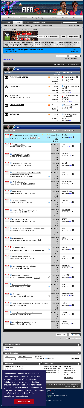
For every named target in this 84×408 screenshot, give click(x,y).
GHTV (27, 23)
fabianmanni (14, 212)
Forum (18, 23)
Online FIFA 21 (14, 114)
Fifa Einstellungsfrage (18, 182)
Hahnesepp (13, 296)
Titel (6, 130)
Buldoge (12, 324)
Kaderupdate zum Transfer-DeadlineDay (24, 266)
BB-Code (67, 366)
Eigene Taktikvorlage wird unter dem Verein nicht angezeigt (30, 303)
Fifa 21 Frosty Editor (19, 145)
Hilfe (63, 37)
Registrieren (73, 37)
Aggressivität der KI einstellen (21, 257)
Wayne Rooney (15, 184)
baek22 (12, 156)
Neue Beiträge (8, 26)
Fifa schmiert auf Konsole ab (20, 219)
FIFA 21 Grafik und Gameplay (21, 154)
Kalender (65, 18)
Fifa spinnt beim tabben (19, 201)
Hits (56, 132)
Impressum (61, 384)
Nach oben (77, 339)
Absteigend (49, 358)
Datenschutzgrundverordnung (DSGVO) (29, 50)
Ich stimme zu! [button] (24, 402)
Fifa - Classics (26, 30)
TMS (49, 397)
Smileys (66, 368)
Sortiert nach (22, 356)
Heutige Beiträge (37, 18)
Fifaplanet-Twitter (39, 23)
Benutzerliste (53, 18)
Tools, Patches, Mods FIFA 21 (19, 77)
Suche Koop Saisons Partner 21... (69, 115)
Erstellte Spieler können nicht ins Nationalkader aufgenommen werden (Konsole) (25, 173)
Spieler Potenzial (17, 191)
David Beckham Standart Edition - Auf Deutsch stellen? (28, 229)
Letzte (77, 56)
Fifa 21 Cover (16, 294)
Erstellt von (12, 130)
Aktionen (37, 26)
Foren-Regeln (68, 378)
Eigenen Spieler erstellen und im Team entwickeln (27, 313)
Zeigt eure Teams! (70, 105)
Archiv (55, 384)
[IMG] (66, 370)
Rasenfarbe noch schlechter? (21, 275)
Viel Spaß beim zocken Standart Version (24, 322)
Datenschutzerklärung (72, 384)
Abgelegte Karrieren (24, 97)
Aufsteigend (39, 358)
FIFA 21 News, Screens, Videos (29, 135)
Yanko (12, 287)
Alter (6, 356)
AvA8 (11, 268)
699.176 (76, 51)
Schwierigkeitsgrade (18, 238)
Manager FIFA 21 (15, 95)
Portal (8, 23)
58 (39, 138)
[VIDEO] (66, 373)
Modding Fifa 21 (70, 77)
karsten (12, 147)
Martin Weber (14, 259)
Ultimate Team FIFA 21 (17, 105)
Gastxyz (12, 165)
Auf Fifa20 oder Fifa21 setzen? (21, 285)
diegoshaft (13, 177)
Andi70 (12, 305)
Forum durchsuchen (72, 64)
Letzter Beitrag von (68, 130)
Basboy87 (13, 203)
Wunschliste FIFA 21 (19, 247)
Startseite (11, 18)
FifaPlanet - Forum (47, 384)
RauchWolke (14, 231)
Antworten (55, 130)
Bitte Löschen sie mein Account (21, 163)
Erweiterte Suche (74, 25)
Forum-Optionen (59, 64)
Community (28, 26)
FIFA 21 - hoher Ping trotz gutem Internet (24, 210)
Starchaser (13, 278)
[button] (30, 396)
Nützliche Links (47, 26)
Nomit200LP (14, 250)
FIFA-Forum (15, 30)
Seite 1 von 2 (62, 56)
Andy (6, 51)
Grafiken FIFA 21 (15, 86)
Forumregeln (68, 386)
